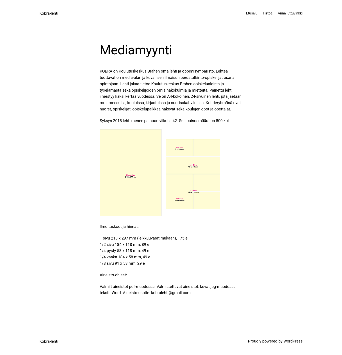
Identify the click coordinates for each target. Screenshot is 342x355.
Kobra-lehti (48, 13)
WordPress (293, 341)
